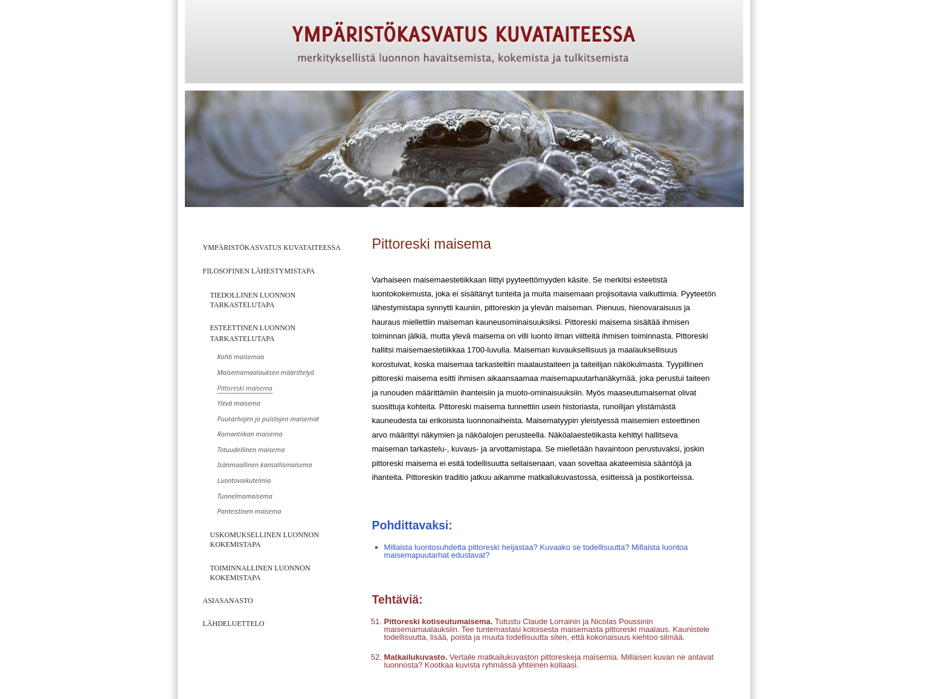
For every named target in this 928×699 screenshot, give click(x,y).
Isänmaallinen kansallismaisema (265, 464)
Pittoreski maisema (245, 387)
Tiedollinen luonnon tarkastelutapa (253, 300)
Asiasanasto (228, 600)
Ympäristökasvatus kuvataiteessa (272, 247)
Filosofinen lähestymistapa (259, 271)
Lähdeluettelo (234, 623)
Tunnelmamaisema (245, 495)
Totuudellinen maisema (251, 449)
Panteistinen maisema (250, 510)
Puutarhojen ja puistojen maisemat (268, 418)
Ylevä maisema (239, 402)
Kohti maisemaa (241, 356)
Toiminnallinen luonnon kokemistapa (260, 573)
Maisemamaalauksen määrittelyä (266, 372)
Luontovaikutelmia (244, 480)
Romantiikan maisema (250, 433)
